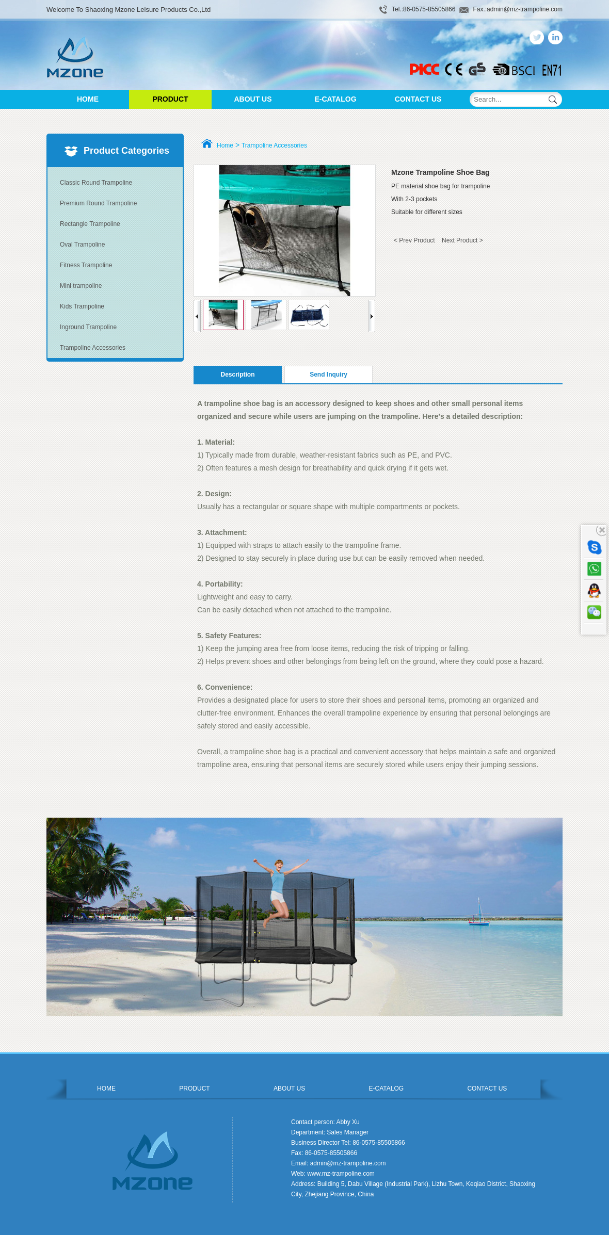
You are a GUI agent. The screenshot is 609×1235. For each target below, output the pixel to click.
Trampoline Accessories (92, 347)
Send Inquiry (328, 374)
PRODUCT (170, 99)
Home (225, 145)
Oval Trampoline (82, 244)
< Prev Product (414, 240)
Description (237, 374)
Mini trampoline (81, 285)
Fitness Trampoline (86, 265)
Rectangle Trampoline (90, 224)
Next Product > (462, 240)
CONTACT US (418, 99)
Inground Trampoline (88, 327)
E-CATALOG (335, 99)
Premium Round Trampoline (98, 203)
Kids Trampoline (82, 306)
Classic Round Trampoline (96, 182)
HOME (88, 99)
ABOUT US (252, 99)
